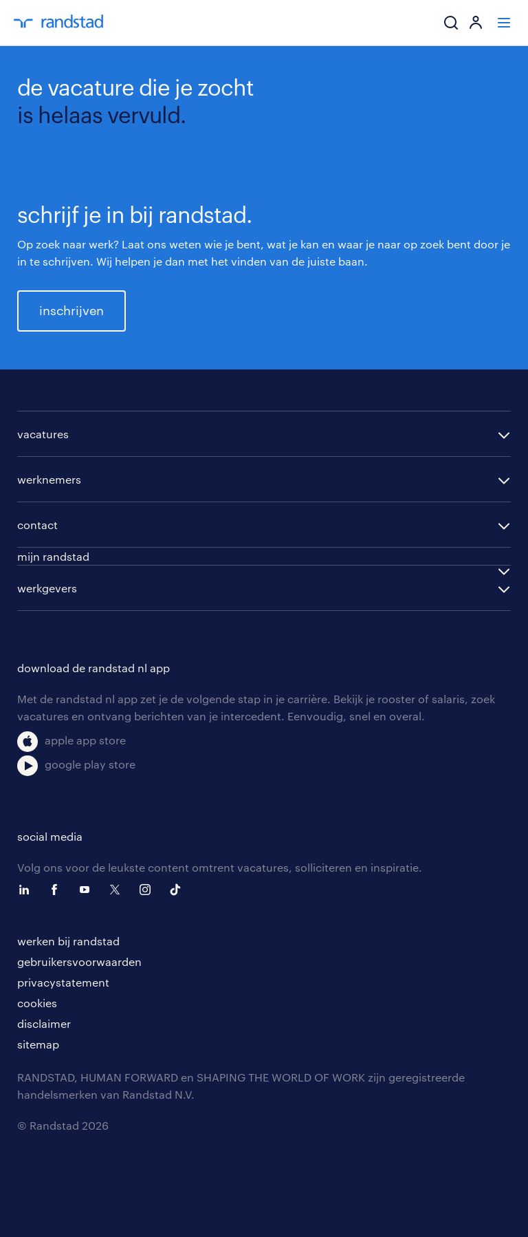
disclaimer (44, 1023)
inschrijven (71, 310)
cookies (37, 1002)
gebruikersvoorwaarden (79, 961)
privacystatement (63, 982)
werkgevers (47, 587)
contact (37, 524)
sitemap (38, 1044)
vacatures (43, 433)
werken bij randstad (68, 940)
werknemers (49, 479)
